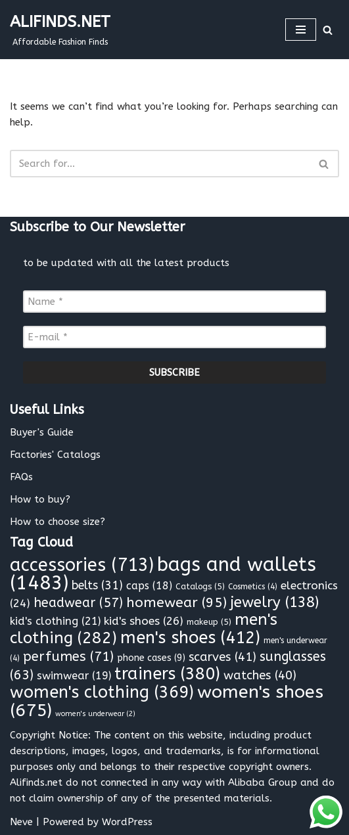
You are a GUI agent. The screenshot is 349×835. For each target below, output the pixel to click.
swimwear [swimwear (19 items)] (74, 675)
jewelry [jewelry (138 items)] (274, 602)
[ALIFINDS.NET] (60, 29)
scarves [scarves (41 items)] (222, 657)
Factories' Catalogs (55, 455)
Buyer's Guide (42, 432)
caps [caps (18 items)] (149, 585)
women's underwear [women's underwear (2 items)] (95, 714)
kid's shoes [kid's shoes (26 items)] (143, 621)
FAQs (21, 477)
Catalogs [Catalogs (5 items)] (200, 586)
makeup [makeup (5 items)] (209, 622)
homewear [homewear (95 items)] (176, 603)
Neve (21, 822)
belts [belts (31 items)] (97, 586)
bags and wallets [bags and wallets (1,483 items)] (163, 574)
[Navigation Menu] (300, 29)
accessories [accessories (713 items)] (82, 564)
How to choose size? (57, 522)
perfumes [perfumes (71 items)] (68, 656)
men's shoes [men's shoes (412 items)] (190, 638)
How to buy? (40, 499)
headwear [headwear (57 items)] (78, 602)
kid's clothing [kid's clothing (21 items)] (55, 621)
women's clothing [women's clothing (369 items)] (102, 692)
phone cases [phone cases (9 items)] (151, 658)
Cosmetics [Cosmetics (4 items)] (252, 586)
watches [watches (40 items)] (259, 675)
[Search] (328, 30)
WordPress (127, 822)
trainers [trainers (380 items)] (167, 674)
